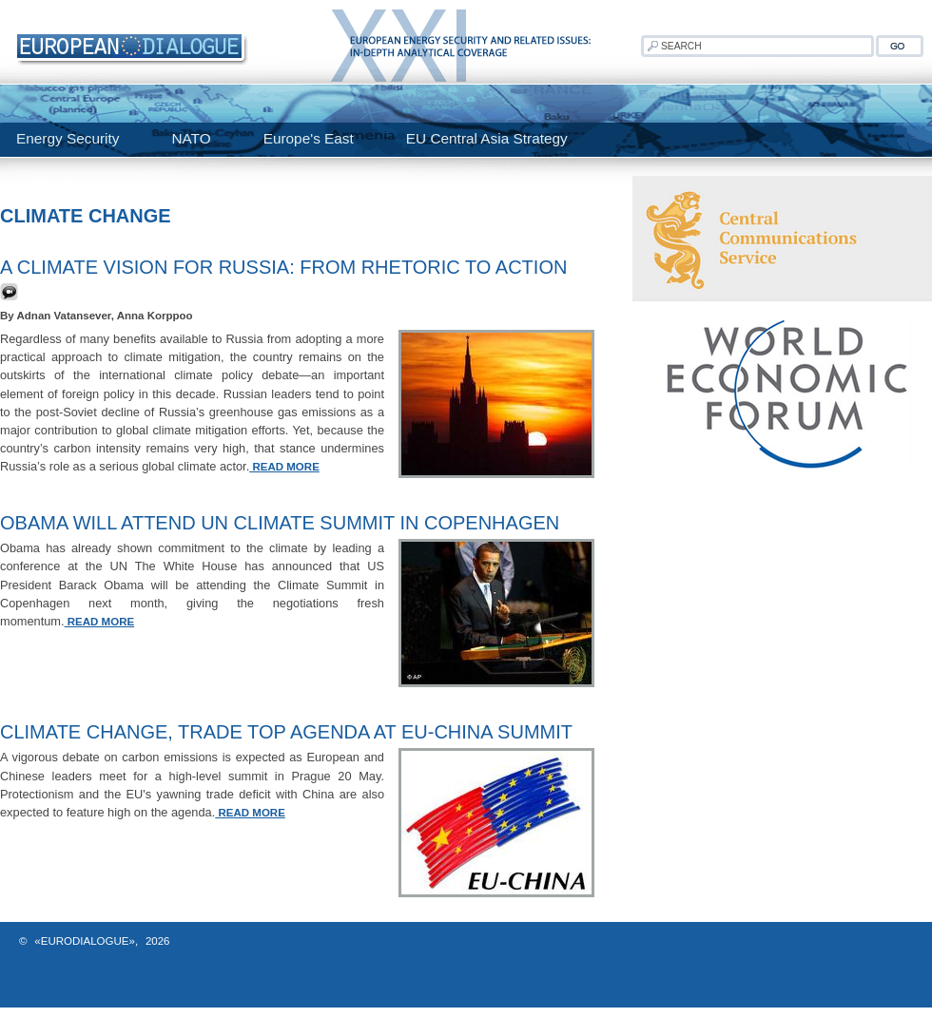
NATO (190, 138)
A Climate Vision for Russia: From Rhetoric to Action (283, 267)
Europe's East (308, 138)
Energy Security (67, 138)
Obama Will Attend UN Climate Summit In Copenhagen (279, 522)
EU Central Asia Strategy (487, 138)
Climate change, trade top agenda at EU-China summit (286, 731)
